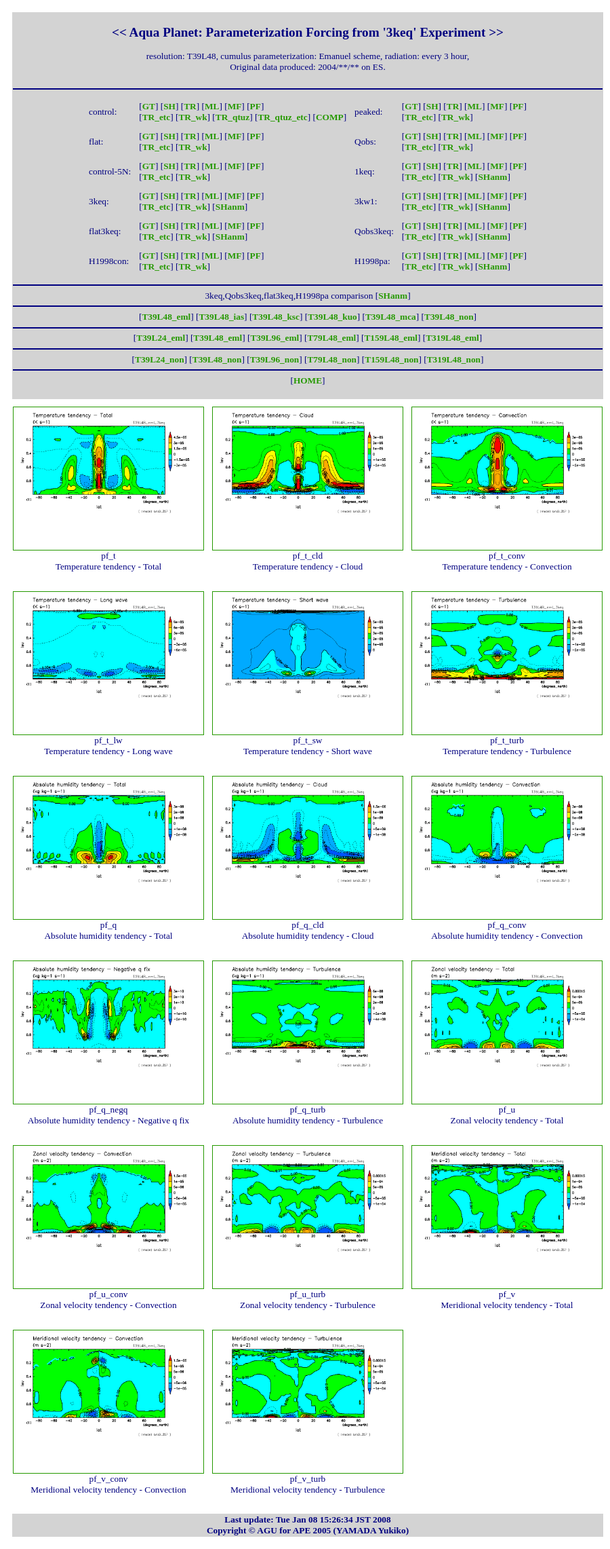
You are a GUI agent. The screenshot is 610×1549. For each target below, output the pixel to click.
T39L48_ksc (276, 317)
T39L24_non (159, 359)
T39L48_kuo (332, 317)
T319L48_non (454, 359)
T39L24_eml (160, 338)
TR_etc (156, 117)
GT (148, 106)
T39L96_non (275, 359)
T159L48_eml (391, 338)
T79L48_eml (331, 338)
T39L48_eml (166, 317)
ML (212, 106)
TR (190, 106)
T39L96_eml (274, 338)
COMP (330, 117)
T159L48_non (391, 359)
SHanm (492, 177)
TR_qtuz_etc (282, 117)
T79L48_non (332, 359)
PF (255, 106)
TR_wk (192, 117)
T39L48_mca (390, 317)
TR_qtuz (232, 117)
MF (235, 106)
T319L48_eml (452, 338)
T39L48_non (449, 317)
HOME (307, 380)
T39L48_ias (221, 317)
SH (169, 106)
